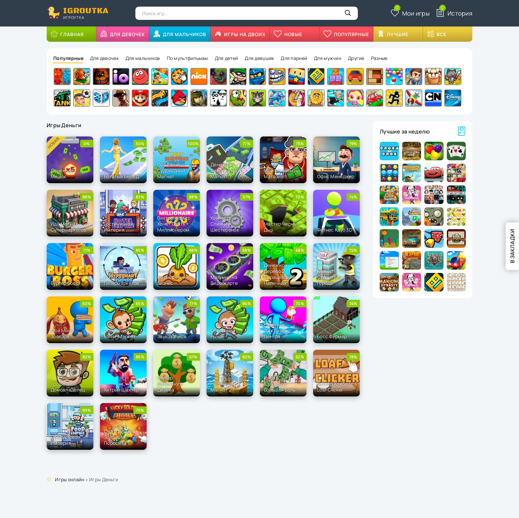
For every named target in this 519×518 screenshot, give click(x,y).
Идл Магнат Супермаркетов (69, 227)
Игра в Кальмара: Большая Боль (279, 384)
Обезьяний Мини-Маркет (119, 333)
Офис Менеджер (335, 176)
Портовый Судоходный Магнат (171, 170)
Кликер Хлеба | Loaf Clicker (333, 387)
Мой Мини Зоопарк (62, 333)
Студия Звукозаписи (171, 333)
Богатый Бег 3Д (121, 176)
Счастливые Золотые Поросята (118, 437)
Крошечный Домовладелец (68, 387)
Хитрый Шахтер (121, 390)
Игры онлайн (69, 479)
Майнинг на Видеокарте (224, 280)
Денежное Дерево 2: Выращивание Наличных (280, 274)
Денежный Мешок (62, 173)
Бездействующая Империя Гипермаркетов (123, 277)
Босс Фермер (332, 336)
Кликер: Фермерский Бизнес (171, 277)
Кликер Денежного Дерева (170, 384)
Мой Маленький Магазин (282, 173)
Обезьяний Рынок (223, 333)
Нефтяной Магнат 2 (222, 387)
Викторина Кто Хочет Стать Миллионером (174, 224)
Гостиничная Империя (118, 227)
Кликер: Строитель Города (329, 277)
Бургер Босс (64, 283)
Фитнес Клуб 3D (334, 230)
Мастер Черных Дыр (281, 227)
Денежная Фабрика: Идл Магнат (226, 170)
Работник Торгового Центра (276, 330)
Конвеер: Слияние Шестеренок (225, 224)
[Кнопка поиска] (348, 13)
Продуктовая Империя (65, 440)
